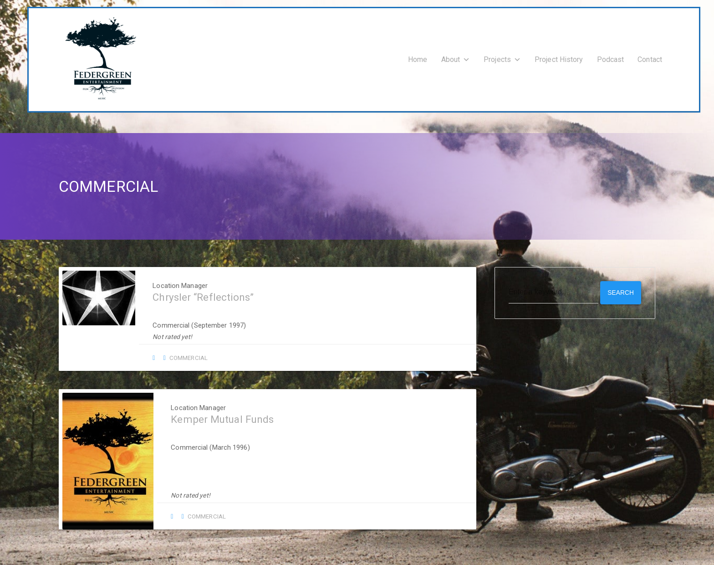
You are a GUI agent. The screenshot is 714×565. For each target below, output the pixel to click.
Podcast (610, 58)
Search (620, 289)
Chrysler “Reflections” (198, 294)
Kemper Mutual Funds (218, 416)
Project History (559, 58)
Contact (650, 58)
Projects (502, 58)
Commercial (182, 355)
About (455, 58)
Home (417, 58)
